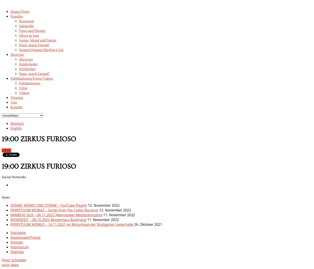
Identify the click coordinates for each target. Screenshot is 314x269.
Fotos (23, 88)
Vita (13, 102)
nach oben (10, 264)
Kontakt (16, 107)
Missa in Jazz (29, 36)
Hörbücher (27, 69)
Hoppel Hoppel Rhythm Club (41, 50)
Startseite (18, 232)
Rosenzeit (26, 21)
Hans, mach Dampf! (34, 45)
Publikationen (29, 83)
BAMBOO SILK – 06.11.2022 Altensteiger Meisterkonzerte (56, 215)
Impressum (19, 247)
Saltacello (26, 26)
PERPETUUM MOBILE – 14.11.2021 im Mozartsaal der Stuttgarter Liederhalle (71, 224)
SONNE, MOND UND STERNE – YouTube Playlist (48, 205)
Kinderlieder (28, 64)
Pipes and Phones (32, 31)
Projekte (16, 16)
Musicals (17, 55)
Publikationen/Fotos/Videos (31, 79)
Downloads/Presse (25, 237)
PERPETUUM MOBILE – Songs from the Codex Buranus (54, 210)
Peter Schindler (14, 260)
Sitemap (17, 251)
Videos (24, 93)
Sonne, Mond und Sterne (37, 40)
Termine (16, 98)
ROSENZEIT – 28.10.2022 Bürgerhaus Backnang (48, 219)
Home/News (20, 12)
